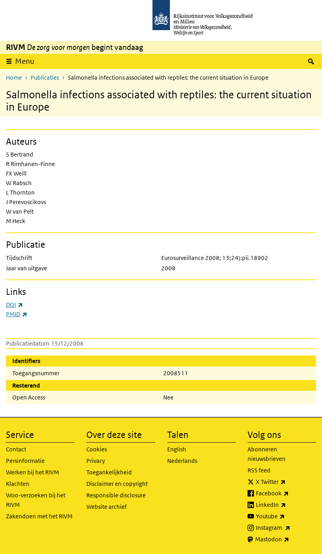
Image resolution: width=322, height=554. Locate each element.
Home (14, 77)
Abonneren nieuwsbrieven (267, 453)
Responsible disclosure (116, 495)
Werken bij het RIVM (32, 472)
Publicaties (44, 77)
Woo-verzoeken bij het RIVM (35, 499)
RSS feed (259, 470)
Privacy (95, 460)
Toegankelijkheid (109, 472)
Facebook (286, 493)
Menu (24, 61)
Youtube (286, 516)
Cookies (96, 449)
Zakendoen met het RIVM (39, 516)
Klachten (17, 483)
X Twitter (286, 482)
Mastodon (285, 539)
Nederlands (182, 460)
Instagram (286, 528)
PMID (16, 314)
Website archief (106, 506)
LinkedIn (286, 505)
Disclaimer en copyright (117, 483)
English (176, 449)
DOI (14, 304)
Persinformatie (25, 460)
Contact (16, 449)
